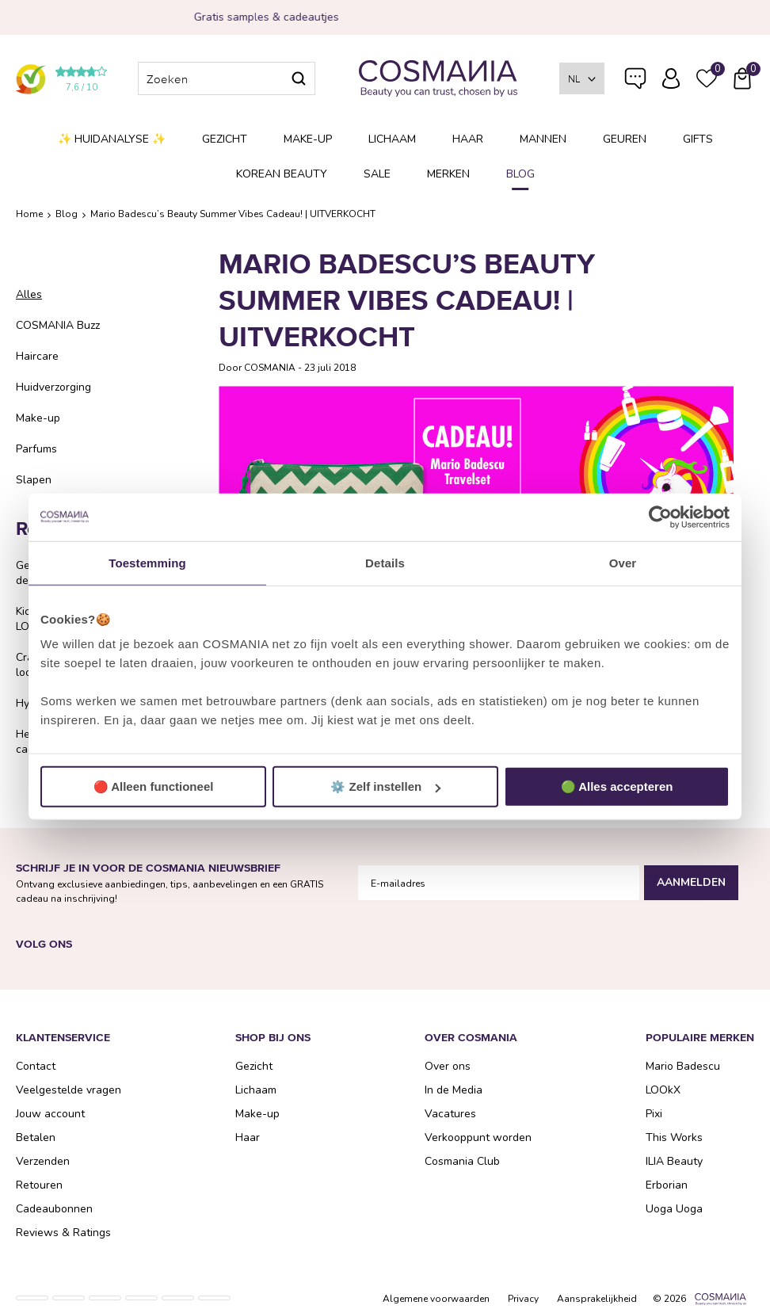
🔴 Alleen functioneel (153, 786)
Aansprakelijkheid (597, 1298)
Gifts (698, 139)
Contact (35, 1066)
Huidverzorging (53, 387)
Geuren (624, 139)
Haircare (37, 356)
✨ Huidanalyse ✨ (112, 139)
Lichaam (392, 139)
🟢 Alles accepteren (617, 786)
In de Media (453, 1089)
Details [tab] (385, 562)
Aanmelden (691, 882)
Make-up (308, 139)
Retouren (39, 1185)
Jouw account (50, 1113)
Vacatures (450, 1113)
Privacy (523, 1298)
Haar (467, 139)
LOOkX (663, 1089)
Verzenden (43, 1161)
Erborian (667, 1185)
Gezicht (224, 139)
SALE (377, 173)
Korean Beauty (281, 173)
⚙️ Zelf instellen (385, 786)
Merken (448, 173)
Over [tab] (623, 562)
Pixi (654, 1113)
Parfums (36, 448)
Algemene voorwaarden (436, 1298)
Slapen (33, 479)
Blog (520, 173)
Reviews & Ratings (63, 1232)
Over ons (448, 1066)
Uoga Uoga (674, 1208)
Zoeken (298, 78)
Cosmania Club (462, 1161)
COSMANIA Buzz (58, 325)
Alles (29, 294)
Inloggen (671, 78)
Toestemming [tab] (147, 562)
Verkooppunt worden (478, 1137)
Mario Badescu (683, 1066)
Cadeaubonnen (54, 1208)
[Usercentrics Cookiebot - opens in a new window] (660, 517)
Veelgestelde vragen (635, 82)
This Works (674, 1137)
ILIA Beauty (674, 1161)
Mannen (543, 139)
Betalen (35, 1137)
